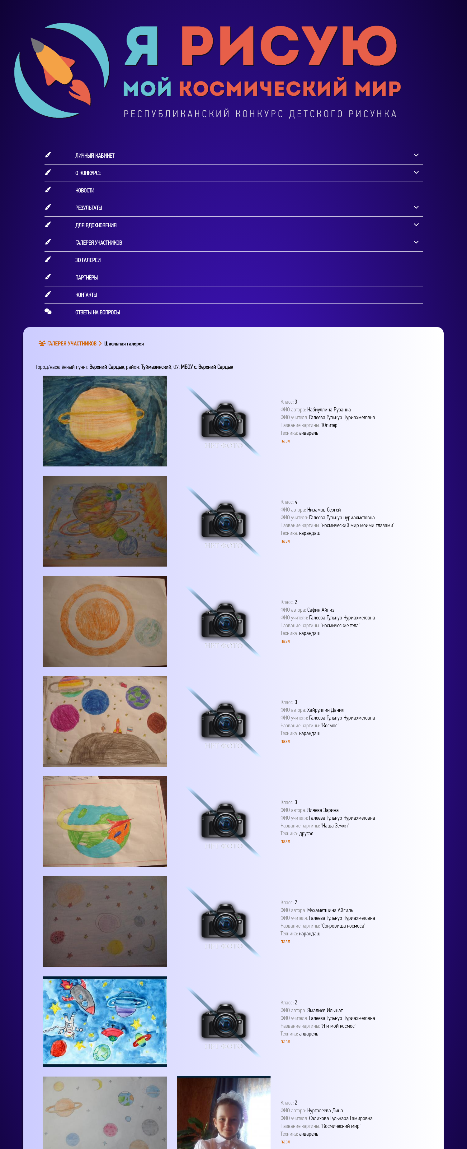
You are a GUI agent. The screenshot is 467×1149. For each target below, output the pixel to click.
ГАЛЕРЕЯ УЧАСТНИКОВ (68, 343)
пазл (285, 440)
